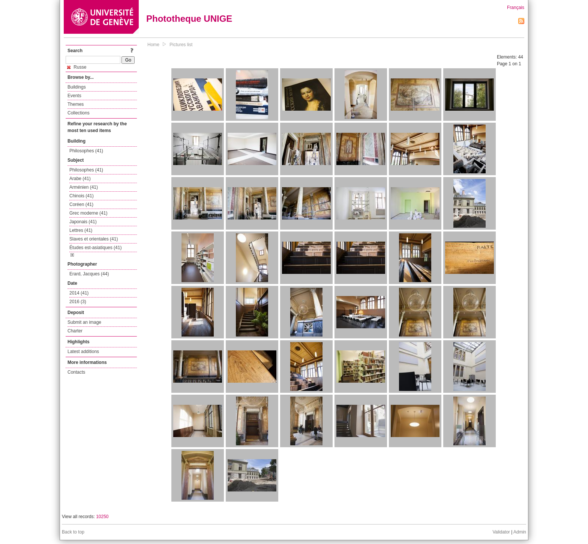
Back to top (73, 532)
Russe (76, 67)
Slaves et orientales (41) (93, 239)
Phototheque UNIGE (189, 19)
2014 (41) (78, 293)
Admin (519, 532)
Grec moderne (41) (88, 213)
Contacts (76, 372)
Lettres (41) (80, 230)
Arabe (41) (80, 178)
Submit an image (84, 322)
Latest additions (83, 351)
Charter (75, 331)
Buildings (77, 87)
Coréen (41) (81, 204)
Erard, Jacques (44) (89, 274)
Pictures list (181, 44)
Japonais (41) (83, 221)
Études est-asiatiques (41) (95, 247)
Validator (501, 532)
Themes (76, 104)
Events (74, 95)
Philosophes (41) (86, 150)
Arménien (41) (83, 187)
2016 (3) (77, 301)
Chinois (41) (81, 195)
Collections (79, 113)
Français (515, 7)
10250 (102, 516)
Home (153, 44)
